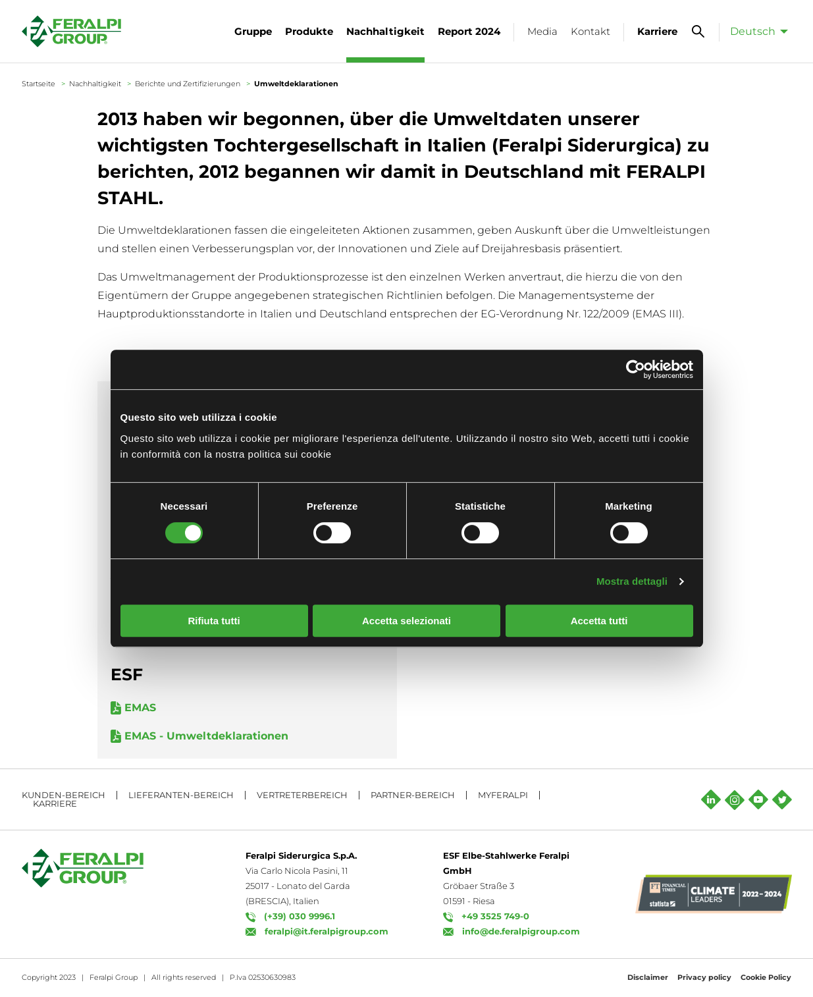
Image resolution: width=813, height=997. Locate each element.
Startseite (38, 83)
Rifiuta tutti (214, 620)
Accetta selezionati (406, 620)
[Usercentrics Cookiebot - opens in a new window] (635, 369)
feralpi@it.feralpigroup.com (326, 931)
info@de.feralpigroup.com (521, 931)
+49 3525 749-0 (495, 916)
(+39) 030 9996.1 (299, 916)
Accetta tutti (599, 620)
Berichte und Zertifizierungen (187, 83)
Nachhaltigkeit (95, 83)
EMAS (140, 707)
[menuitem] (755, 30)
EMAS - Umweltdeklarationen (206, 736)
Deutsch (752, 31)
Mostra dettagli (632, 581)
